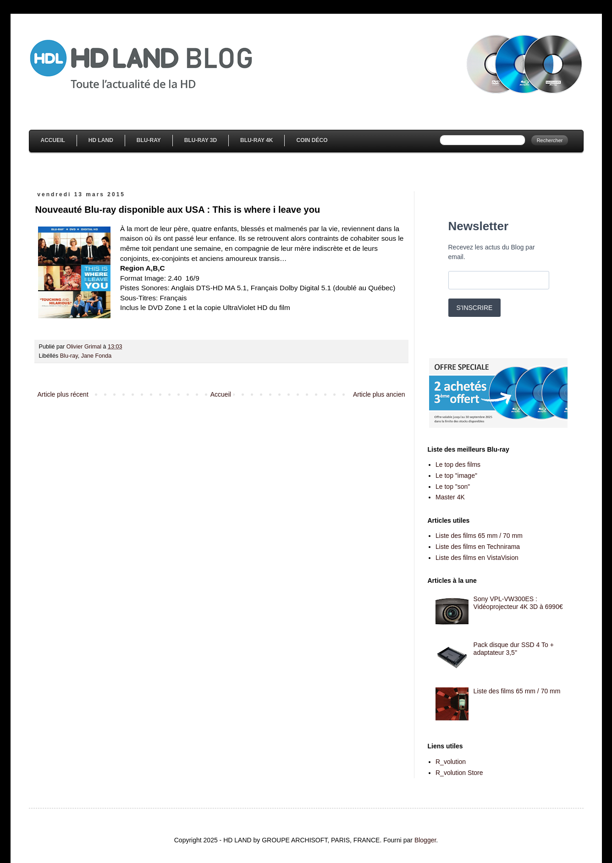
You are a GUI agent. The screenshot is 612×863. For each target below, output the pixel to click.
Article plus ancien (379, 394)
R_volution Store (459, 772)
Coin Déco (311, 140)
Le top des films (458, 464)
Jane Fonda (96, 356)
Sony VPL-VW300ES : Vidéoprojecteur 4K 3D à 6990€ (518, 602)
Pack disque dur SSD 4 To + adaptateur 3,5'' (514, 648)
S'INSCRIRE (475, 307)
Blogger (425, 840)
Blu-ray (69, 356)
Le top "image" (456, 475)
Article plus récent (63, 394)
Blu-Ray (149, 140)
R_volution (451, 761)
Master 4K (450, 497)
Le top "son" (453, 486)
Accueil (53, 140)
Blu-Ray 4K (256, 140)
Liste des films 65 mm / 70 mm (479, 535)
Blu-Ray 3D (200, 140)
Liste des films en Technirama (478, 546)
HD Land (100, 140)
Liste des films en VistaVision (477, 557)
